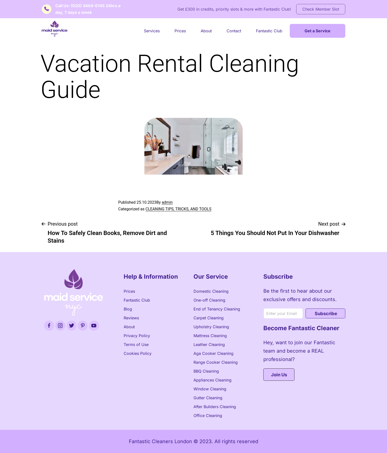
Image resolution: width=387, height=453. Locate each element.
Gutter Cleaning (208, 397)
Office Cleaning (208, 415)
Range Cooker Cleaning (216, 362)
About (206, 30)
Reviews (131, 317)
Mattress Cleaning (210, 335)
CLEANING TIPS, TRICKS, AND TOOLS (178, 209)
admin (167, 202)
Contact (234, 30)
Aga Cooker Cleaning (213, 353)
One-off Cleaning (209, 300)
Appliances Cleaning (213, 380)
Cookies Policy (138, 353)
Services (152, 30)
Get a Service (317, 30)
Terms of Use (136, 344)
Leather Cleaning (209, 344)
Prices (180, 30)
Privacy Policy (137, 335)
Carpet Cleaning (209, 317)
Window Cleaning (210, 388)
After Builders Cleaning (215, 406)
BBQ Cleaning (206, 371)
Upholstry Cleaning (211, 326)
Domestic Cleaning (211, 291)
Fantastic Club (269, 30)
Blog (128, 309)
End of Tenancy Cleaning (217, 309)
